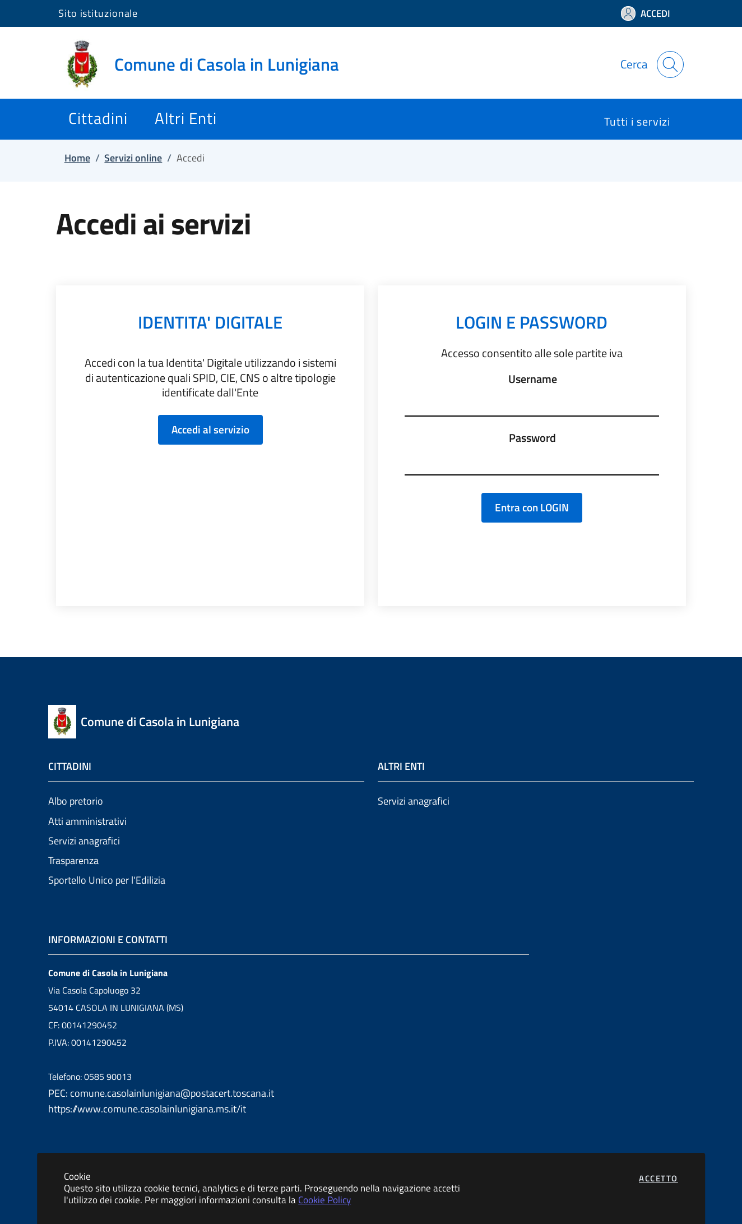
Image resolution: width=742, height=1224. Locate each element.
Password (532, 438)
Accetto (658, 1178)
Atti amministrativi (87, 821)
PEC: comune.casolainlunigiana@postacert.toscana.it (161, 1093)
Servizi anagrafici (84, 840)
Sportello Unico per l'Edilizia (106, 880)
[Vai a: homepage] (205, 64)
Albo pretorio (75, 801)
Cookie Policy (324, 1200)
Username (532, 379)
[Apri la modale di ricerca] (670, 64)
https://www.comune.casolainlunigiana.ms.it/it (147, 1108)
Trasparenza (73, 860)
